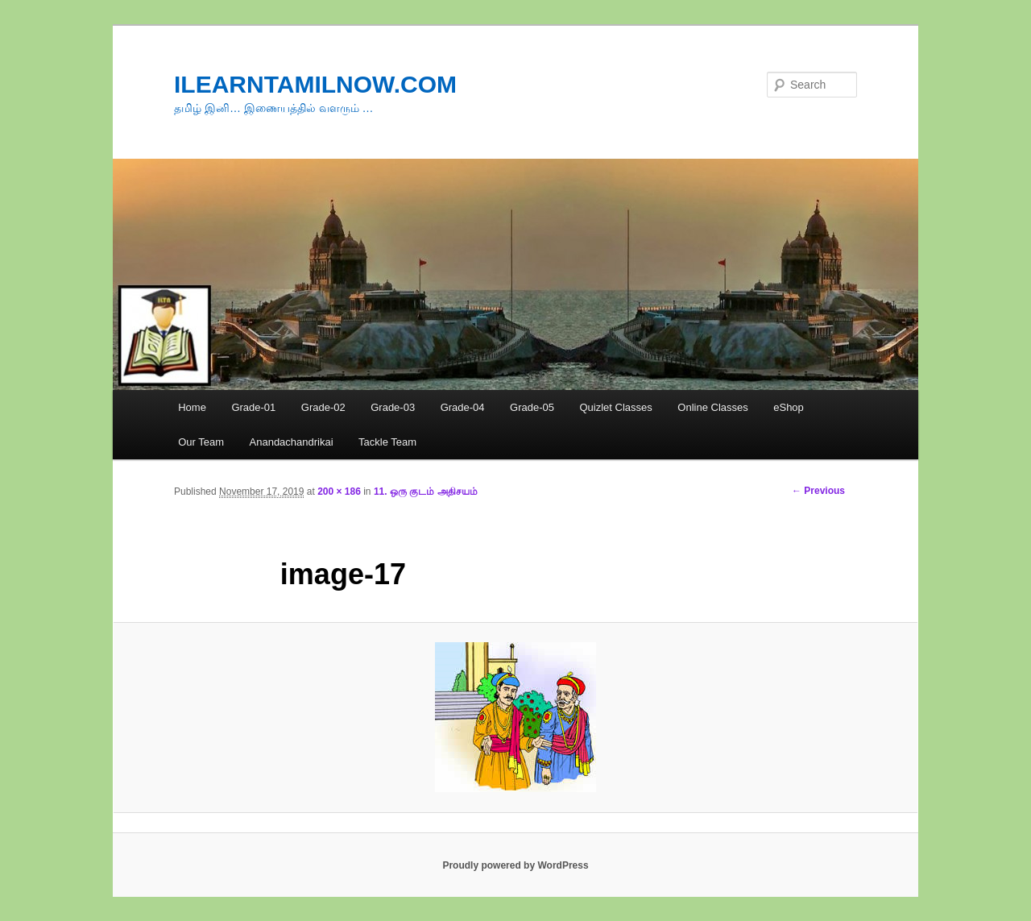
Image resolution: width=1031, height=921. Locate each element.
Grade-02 (323, 407)
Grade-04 (463, 407)
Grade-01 (253, 407)
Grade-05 (532, 407)
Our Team (201, 442)
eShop (788, 407)
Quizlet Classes (615, 407)
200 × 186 (339, 491)
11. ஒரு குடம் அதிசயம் (426, 491)
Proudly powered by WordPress (515, 865)
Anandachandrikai (291, 442)
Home (192, 407)
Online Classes (712, 407)
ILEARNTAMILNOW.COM (315, 84)
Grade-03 (393, 407)
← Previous (818, 490)
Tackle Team (387, 442)
